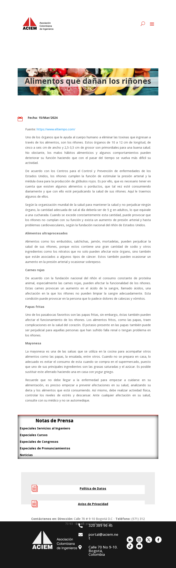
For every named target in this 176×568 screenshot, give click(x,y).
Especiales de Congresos (39, 442)
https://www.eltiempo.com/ (56, 129)
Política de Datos (93, 488)
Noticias (26, 455)
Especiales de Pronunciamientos (45, 448)
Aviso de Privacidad (93, 504)
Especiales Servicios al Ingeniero (45, 428)
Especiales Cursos (34, 435)
